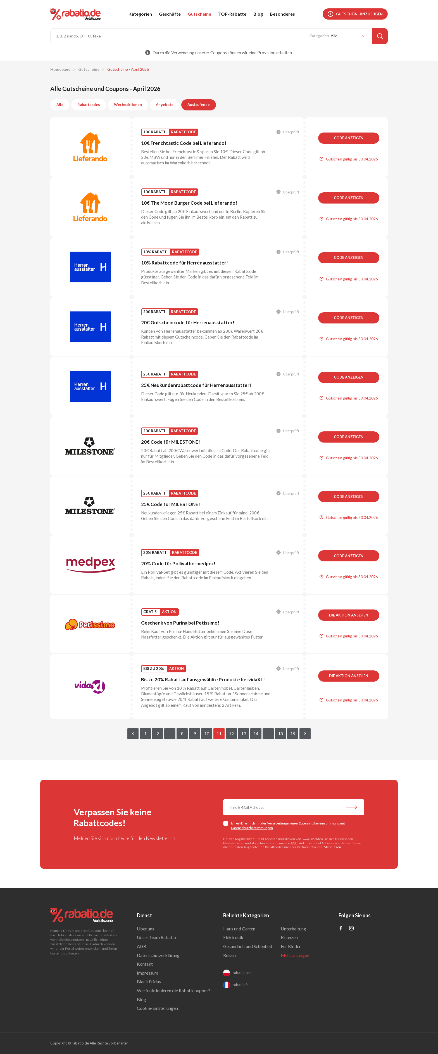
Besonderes (282, 13)
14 (255, 733)
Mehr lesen (332, 847)
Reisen (229, 955)
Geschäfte (170, 13)
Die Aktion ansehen (348, 615)
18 (280, 733)
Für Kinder (291, 946)
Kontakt (145, 963)
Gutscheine (199, 13)
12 (231, 733)
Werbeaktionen (128, 104)
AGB (294, 843)
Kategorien (140, 13)
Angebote (164, 104)
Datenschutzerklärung (158, 955)
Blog (258, 13)
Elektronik (233, 937)
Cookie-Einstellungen (157, 1008)
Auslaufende (198, 104)
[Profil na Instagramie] (351, 928)
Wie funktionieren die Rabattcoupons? (173, 990)
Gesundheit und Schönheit (247, 946)
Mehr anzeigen (295, 955)
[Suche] (380, 36)
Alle (59, 104)
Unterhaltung (293, 928)
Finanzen (289, 937)
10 (206, 733)
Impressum (147, 972)
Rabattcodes (88, 104)
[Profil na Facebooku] (341, 928)
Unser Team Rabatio (156, 937)
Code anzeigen (348, 138)
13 (243, 733)
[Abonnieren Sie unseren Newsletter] (351, 808)
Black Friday (149, 981)
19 (292, 733)
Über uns (145, 928)
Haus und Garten (239, 928)
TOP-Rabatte (232, 13)
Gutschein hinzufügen (355, 14)
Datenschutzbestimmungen (252, 828)
